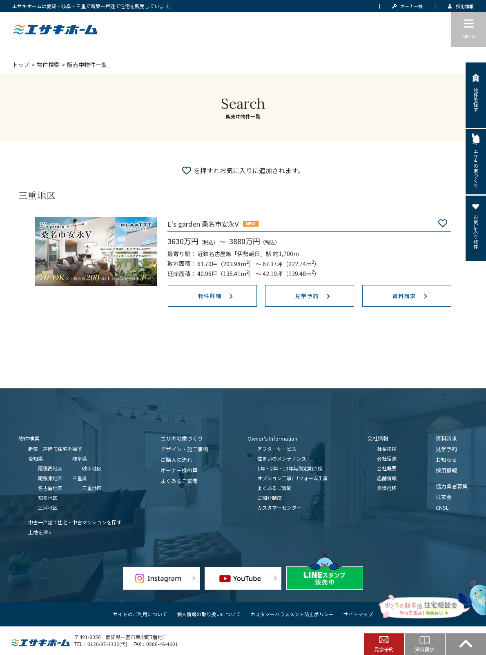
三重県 (79, 478)
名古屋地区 (50, 487)
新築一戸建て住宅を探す (55, 448)
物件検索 (48, 64)
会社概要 (387, 468)
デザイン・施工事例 (184, 449)
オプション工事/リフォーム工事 (292, 478)
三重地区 (92, 487)
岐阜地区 (92, 468)
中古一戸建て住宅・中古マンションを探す (74, 522)
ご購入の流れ (176, 459)
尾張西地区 (50, 468)
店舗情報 (387, 478)
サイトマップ (358, 613)
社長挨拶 (387, 448)
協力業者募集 (452, 486)
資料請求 (446, 438)
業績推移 (387, 487)
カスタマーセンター (279, 507)
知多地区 (48, 497)
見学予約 (446, 449)
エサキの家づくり (182, 438)
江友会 (444, 497)
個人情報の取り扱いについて (209, 613)
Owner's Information (272, 438)
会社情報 (377, 438)
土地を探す (40, 531)
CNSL (442, 507)
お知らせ (446, 459)
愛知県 (35, 458)
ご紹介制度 (269, 497)
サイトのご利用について (140, 613)
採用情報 (446, 470)
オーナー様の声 (179, 470)
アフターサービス (277, 448)
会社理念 (387, 458)
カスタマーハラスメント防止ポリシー (292, 613)
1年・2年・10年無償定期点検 (290, 468)
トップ (20, 64)
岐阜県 (79, 458)
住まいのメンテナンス (281, 458)
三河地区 (48, 507)
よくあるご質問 (179, 481)
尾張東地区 (50, 478)
